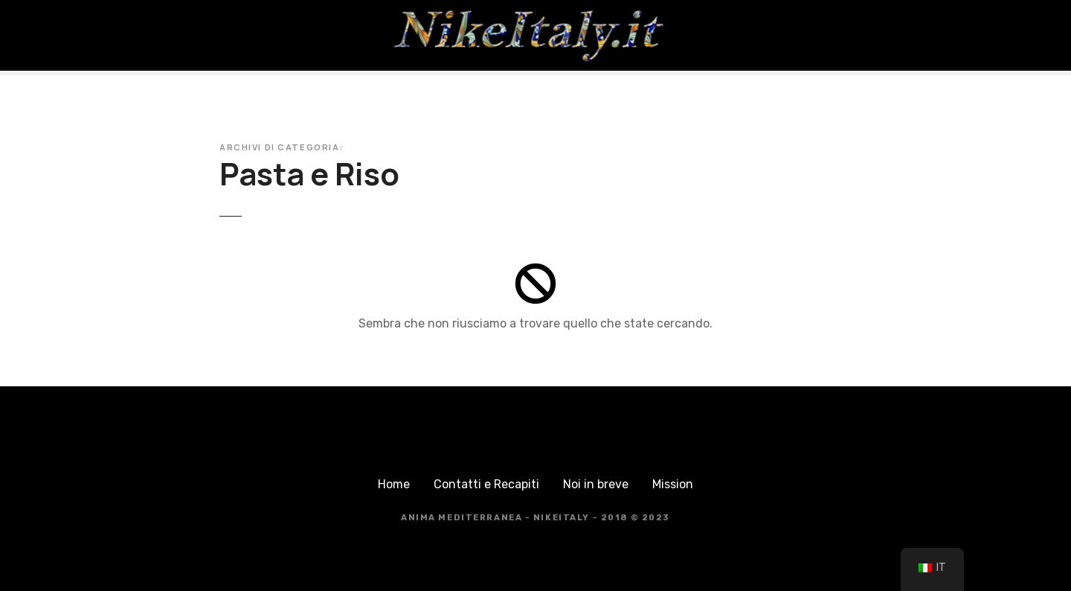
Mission (672, 484)
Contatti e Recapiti (486, 484)
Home (394, 484)
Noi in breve (595, 484)
